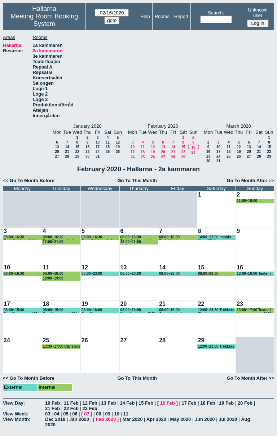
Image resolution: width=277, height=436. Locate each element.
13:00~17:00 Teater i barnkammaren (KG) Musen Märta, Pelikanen (254, 310)
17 (98, 147)
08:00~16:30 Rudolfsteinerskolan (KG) (21, 237)
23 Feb (90, 408)
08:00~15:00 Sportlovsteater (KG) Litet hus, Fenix (21, 310)
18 (108, 147)
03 (47, 414)
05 (65, 414)
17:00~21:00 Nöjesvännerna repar (61, 242)
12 (118, 142)
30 (87, 156)
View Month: (16, 419)
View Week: (15, 414)
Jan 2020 (79, 419)
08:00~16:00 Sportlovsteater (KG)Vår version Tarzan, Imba (172, 310)
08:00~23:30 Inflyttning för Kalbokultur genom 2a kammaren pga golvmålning (217, 274)
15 (77, 147)
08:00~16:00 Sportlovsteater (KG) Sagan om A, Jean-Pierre (138, 310)
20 (57, 152)
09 (107, 414)
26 (118, 152)
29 (77, 156)
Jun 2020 (205, 419)
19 (118, 147)
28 (67, 156)
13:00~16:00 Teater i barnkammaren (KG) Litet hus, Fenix (254, 274)
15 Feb (145, 403)
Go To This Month (137, 180)
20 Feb (245, 403)
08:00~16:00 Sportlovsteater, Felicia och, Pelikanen (100, 310)
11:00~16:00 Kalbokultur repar (252, 201)
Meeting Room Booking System (44, 20)
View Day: (14, 403)
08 (98, 414)
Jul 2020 (228, 419)
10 (98, 142)
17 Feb (188, 403)
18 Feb (207, 403)
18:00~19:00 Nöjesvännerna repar (61, 278)
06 (74, 414)
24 (98, 152)
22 (77, 152)
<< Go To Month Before (28, 180)
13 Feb (108, 403)
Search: (216, 13)
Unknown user (258, 12)
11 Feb (71, 403)
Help (145, 16)
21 (67, 152)
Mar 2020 (133, 419)
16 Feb (167, 403)
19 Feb (226, 403)
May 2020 (180, 419)
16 (87, 147)
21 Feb (52, 408)
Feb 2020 (106, 419)
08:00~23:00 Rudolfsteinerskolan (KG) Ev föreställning (99, 274)
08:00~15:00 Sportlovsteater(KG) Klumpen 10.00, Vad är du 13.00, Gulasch (62, 310)
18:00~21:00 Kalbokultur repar (135, 242)
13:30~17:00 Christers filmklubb (61, 346)
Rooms (162, 16)
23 (87, 152)
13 (57, 147)
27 (57, 156)
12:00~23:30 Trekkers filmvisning (216, 310)
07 (86, 414)
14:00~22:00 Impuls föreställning (214, 237)
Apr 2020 (156, 419)
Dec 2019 (55, 419)
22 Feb (71, 408)
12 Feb (90, 403)
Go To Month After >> (250, 180)
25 (108, 152)
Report (181, 16)
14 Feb (127, 403)
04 (56, 414)
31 (98, 156)
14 (67, 147)
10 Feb (52, 403)
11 (108, 142)
